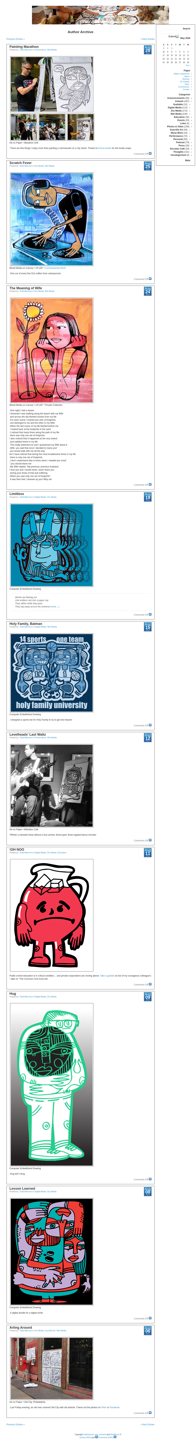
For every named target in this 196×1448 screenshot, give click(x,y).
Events (181, 120)
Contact (84, 21)
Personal (178, 139)
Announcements (176, 98)
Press (182, 145)
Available (178, 104)
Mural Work (177, 133)
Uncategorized (178, 155)
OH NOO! (16, 849)
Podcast (180, 142)
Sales (115, 21)
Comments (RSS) (104, 1437)
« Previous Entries (16, 39)
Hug (12, 993)
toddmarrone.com (90, 1434)
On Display (128, 21)
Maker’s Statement (172, 21)
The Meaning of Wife (25, 288)
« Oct (188, 65)
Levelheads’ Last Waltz (27, 734)
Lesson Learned (22, 1188)
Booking (143, 21)
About (155, 21)
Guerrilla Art (50, 1330)
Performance (40, 50)
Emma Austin (104, 148)
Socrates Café (177, 148)
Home (190, 21)
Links (183, 123)
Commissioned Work (55, 268)
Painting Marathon (24, 47)
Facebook (115, 1407)
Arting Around (20, 1327)
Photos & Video (175, 126)
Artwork (179, 101)
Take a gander (107, 975)
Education (61, 852)
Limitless (16, 494)
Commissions (101, 21)
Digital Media (40, 497)
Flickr (104, 1407)
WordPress (114, 1434)
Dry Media (39, 166)
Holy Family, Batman (25, 624)
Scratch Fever (20, 163)
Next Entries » (148, 39)
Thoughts (178, 152)
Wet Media (52, 50)
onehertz (102, 1434)
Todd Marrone (26, 50)
